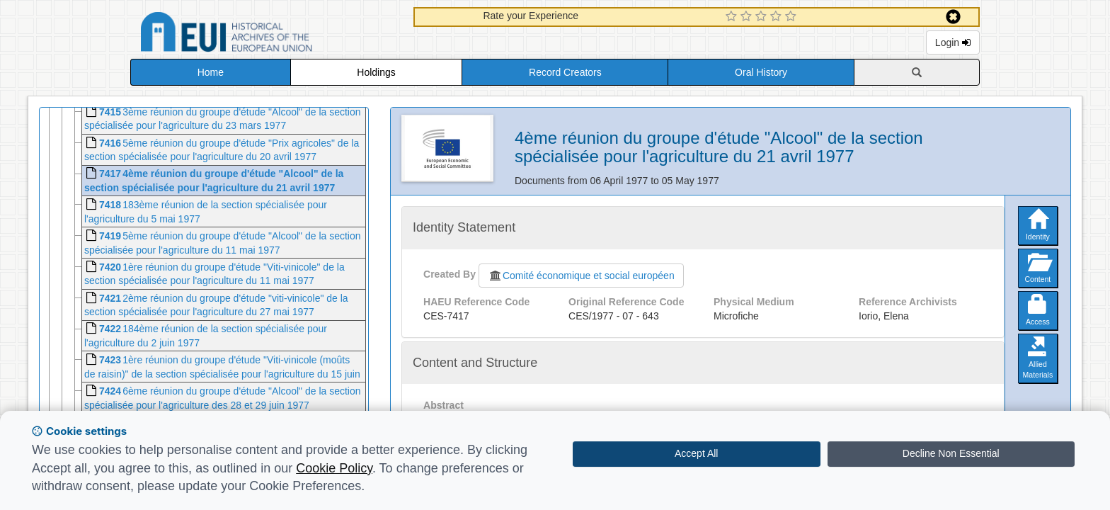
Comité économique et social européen (581, 275)
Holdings (376, 72)
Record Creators (565, 72)
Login (953, 42)
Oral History (761, 72)
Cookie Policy (334, 468)
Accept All (696, 453)
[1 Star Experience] (733, 17)
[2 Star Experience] (747, 17)
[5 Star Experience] (792, 17)
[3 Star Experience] (762, 17)
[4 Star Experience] (777, 17)
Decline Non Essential (951, 453)
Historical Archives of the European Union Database (266, 34)
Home (211, 72)
